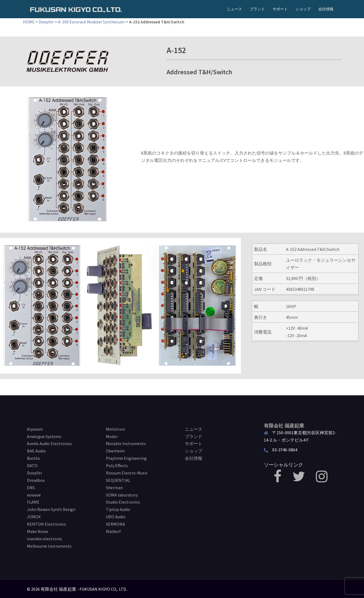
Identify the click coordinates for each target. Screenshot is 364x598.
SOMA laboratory (122, 495)
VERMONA (115, 524)
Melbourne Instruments (49, 546)
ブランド (257, 9)
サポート (280, 9)
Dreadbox (36, 480)
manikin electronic (44, 538)
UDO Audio (116, 516)
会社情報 (326, 9)
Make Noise (37, 531)
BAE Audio (36, 451)
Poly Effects (117, 465)
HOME (29, 21)
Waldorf (113, 531)
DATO (32, 465)
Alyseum (35, 429)
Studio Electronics (123, 502)
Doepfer (46, 21)
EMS (31, 487)
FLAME (33, 502)
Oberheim (115, 451)
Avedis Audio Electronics (49, 443)
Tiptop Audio (118, 509)
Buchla (33, 458)
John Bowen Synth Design (51, 509)
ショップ (303, 9)
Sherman (114, 487)
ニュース (234, 9)
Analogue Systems (44, 436)
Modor (112, 436)
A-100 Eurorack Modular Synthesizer (91, 21)
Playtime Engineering (126, 458)
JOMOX (34, 516)
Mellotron (115, 429)
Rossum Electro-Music (127, 473)
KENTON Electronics (46, 524)
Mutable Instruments (126, 443)
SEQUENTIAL (118, 480)
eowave (34, 495)
